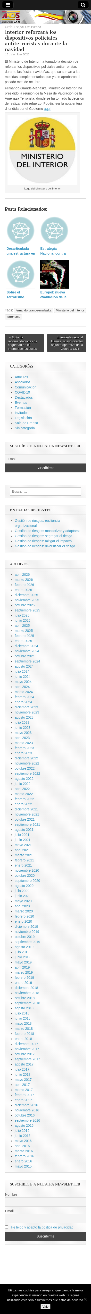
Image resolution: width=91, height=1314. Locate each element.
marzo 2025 (24, 631)
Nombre (11, 1194)
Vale (45, 1306)
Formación (23, 408)
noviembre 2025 (27, 600)
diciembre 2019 (26, 926)
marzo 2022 (24, 794)
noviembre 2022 (27, 763)
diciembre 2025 (26, 595)
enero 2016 (23, 1161)
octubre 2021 (25, 819)
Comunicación (25, 387)
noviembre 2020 (27, 870)
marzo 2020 (24, 911)
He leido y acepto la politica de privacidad (42, 1227)
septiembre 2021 (27, 824)
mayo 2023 (23, 733)
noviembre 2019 (27, 932)
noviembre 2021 (27, 814)
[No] (85, 1299)
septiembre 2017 (27, 1059)
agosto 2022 (24, 779)
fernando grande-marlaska (33, 310)
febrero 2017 (24, 1095)
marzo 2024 (24, 692)
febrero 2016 (24, 1156)
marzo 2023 (24, 743)
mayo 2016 (23, 1141)
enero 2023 (23, 753)
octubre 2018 (25, 998)
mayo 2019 (23, 962)
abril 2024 (22, 687)
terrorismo (13, 316)
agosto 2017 (24, 1064)
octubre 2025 (25, 605)
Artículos (12, 27)
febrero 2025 (24, 636)
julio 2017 (22, 1069)
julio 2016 (22, 1131)
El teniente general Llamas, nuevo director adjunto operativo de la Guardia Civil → (67, 343)
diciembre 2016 (26, 1105)
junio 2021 (23, 840)
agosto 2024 (24, 666)
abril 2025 (22, 625)
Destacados (24, 397)
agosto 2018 (24, 1008)
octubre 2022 (25, 768)
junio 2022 (23, 784)
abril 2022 (22, 789)
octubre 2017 (25, 1054)
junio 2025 (23, 620)
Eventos (21, 402)
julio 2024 (22, 671)
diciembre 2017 (26, 1044)
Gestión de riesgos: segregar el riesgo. (44, 536)
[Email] (45, 459)
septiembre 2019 (27, 942)
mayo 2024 (23, 682)
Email (9, 1211)
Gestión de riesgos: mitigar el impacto (43, 541)
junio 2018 (23, 1018)
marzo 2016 (24, 1151)
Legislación (23, 418)
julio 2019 (22, 952)
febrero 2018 (24, 1034)
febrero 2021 (24, 860)
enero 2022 (23, 804)
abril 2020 (22, 906)
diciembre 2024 (26, 646)
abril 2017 (22, 1085)
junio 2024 (23, 676)
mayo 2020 (23, 901)
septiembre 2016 (27, 1120)
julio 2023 (22, 722)
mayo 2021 (23, 845)
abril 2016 (22, 1146)
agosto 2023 (24, 717)
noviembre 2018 (27, 993)
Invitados (21, 413)
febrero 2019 (24, 977)
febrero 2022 (24, 799)
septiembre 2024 (27, 661)
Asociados (23, 382)
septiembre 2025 (27, 610)
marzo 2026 (24, 580)
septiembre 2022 (27, 773)
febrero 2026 (24, 585)
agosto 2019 (24, 947)
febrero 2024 (24, 697)
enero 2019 (23, 983)
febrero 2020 (24, 916)
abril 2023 (22, 738)
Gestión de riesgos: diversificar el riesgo (45, 546)
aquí (47, 109)
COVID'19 (22, 392)
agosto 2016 (24, 1125)
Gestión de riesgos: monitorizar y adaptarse (48, 531)
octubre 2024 (25, 656)
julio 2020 (22, 891)
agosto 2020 (24, 886)
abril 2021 (22, 850)
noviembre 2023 (27, 712)
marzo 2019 (24, 972)
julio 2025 (22, 615)
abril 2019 (22, 967)
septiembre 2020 (27, 881)
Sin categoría (25, 428)
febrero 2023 (24, 748)
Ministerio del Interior (70, 310)
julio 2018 (22, 1013)
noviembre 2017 (27, 1049)
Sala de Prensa (30, 27)
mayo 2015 (23, 1166)
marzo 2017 (24, 1090)
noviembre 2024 (27, 651)
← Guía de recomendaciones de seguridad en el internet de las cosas (22, 343)
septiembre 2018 (27, 1003)
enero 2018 (23, 1039)
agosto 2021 (24, 830)
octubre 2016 (25, 1115)
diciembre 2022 (26, 758)
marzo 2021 (24, 855)
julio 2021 (22, 835)
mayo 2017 (23, 1080)
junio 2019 (23, 957)
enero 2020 (23, 921)
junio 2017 (23, 1074)
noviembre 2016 (27, 1110)
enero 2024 (23, 702)
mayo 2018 (23, 1023)
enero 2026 (23, 590)
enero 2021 (23, 865)
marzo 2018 (24, 1029)
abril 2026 (22, 574)
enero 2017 (23, 1100)
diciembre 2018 (26, 988)
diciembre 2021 (26, 809)
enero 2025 (23, 641)
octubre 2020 (25, 875)
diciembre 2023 (26, 707)
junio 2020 (23, 896)
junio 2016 (23, 1136)
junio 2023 (23, 728)
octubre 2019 (25, 937)
